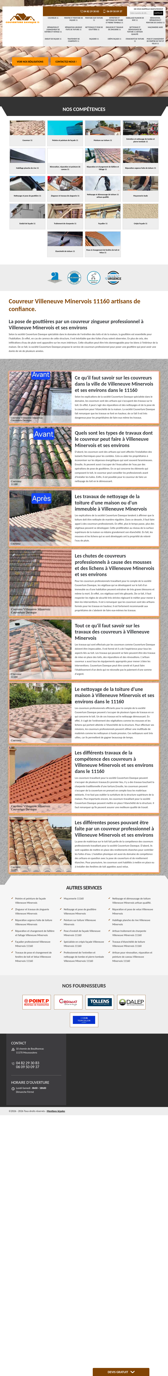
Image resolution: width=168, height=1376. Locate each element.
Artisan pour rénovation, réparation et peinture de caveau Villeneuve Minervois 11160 (132, 956)
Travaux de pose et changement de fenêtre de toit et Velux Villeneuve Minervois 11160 (33, 956)
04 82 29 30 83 (89, 11)
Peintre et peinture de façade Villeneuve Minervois (30, 900)
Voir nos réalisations (30, 61)
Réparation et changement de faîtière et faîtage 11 (53, 29)
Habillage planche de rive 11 (135, 19)
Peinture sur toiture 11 (94, 19)
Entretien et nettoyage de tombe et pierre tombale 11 (114, 20)
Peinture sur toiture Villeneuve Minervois (80, 922)
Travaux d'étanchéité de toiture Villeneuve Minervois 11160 (128, 943)
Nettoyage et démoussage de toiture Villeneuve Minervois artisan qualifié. (131, 900)
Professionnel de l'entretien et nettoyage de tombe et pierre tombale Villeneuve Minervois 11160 (84, 956)
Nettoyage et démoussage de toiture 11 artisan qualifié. (135, 30)
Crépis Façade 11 (114, 39)
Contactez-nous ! (66, 61)
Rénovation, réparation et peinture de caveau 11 (155, 20)
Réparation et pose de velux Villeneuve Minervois (132, 911)
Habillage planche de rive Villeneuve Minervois (131, 922)
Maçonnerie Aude (155, 27)
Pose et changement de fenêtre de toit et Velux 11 (155, 41)
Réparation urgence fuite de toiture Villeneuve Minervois (33, 922)
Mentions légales (56, 1111)
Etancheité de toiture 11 (135, 40)
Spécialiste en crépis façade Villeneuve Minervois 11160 (84, 943)
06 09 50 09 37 (112, 11)
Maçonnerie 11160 (74, 898)
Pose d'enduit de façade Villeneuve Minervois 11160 (82, 933)
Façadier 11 (94, 39)
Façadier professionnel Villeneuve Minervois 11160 (32, 943)
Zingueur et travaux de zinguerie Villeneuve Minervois (32, 911)
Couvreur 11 (53, 18)
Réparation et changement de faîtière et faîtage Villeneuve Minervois (34, 933)
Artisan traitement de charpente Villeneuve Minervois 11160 (129, 933)
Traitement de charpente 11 (73, 40)
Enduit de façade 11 (53, 39)
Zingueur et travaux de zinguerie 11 (114, 28)
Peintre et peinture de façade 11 (73, 19)
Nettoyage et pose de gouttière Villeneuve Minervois (80, 911)
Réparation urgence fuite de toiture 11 (73, 28)
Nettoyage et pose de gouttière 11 (94, 28)
